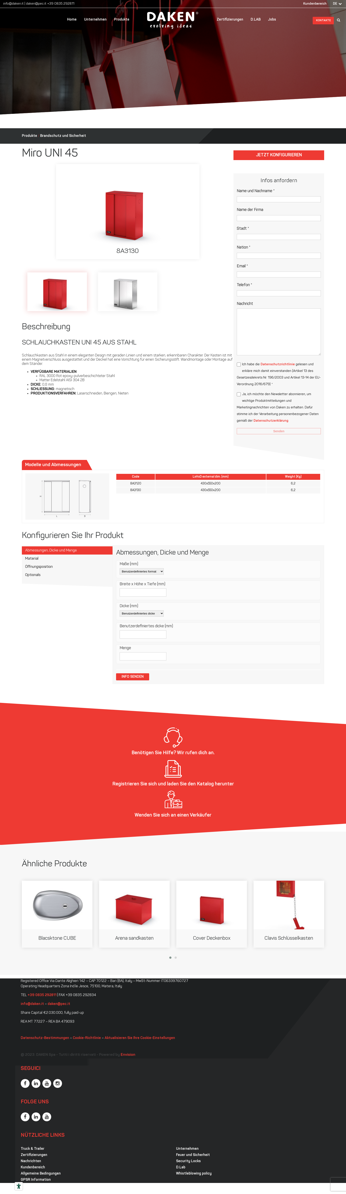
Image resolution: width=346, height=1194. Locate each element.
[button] (170, 957)
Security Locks (188, 1161)
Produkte (121, 19)
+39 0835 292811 (60, 4)
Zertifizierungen (230, 19)
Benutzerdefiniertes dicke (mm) (146, 626)
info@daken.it (13, 4)
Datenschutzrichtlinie (278, 364)
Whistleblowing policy (194, 1173)
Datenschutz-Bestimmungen (45, 1038)
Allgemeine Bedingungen (41, 1173)
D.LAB (256, 19)
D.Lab (180, 1167)
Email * (242, 266)
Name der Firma (250, 210)
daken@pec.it (36, 4)
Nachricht (245, 304)
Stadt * (243, 229)
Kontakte (323, 20)
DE (335, 4)
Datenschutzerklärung (271, 421)
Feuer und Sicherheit (193, 1155)
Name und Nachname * (256, 191)
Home (72, 19)
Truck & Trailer (32, 1149)
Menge (125, 648)
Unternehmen (95, 19)
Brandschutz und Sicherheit (63, 136)
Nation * (243, 247)
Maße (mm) (129, 564)
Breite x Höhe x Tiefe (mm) (142, 584)
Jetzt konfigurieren (279, 155)
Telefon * (244, 285)
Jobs (272, 19)
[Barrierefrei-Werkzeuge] (19, 1186)
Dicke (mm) (129, 606)
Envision (128, 1055)
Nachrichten (31, 1161)
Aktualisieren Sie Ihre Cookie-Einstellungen (140, 1038)
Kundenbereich (315, 4)
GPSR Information (36, 1180)
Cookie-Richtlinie (87, 1038)
